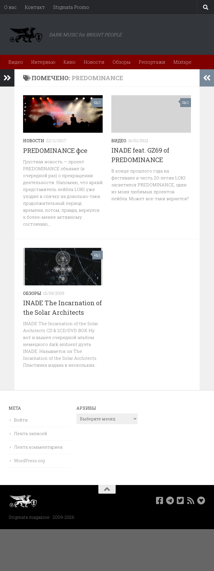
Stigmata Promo (71, 7)
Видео (15, 62)
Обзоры (121, 62)
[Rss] (191, 501)
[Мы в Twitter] (181, 501)
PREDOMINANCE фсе (55, 150)
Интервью (43, 62)
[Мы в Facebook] (160, 501)
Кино (69, 62)
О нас (10, 7)
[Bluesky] (201, 501)
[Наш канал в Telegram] (170, 501)
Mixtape (182, 62)
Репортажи (152, 62)
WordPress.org (29, 460)
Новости (94, 62)
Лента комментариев (38, 447)
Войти (21, 420)
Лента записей (30, 433)
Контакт (35, 7)
